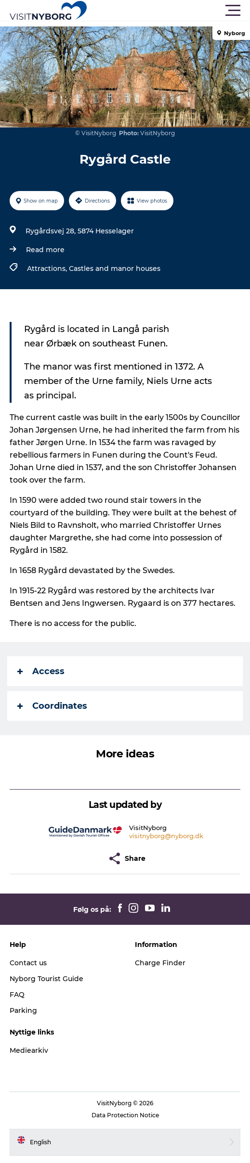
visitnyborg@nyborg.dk (166, 836)
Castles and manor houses (114, 268)
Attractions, (48, 268)
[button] (168, 10)
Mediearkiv (29, 1050)
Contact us (28, 963)
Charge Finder (160, 963)
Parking (23, 1010)
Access (41, 671)
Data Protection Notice (125, 1115)
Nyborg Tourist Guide (46, 978)
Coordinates (52, 706)
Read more (45, 249)
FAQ (17, 994)
